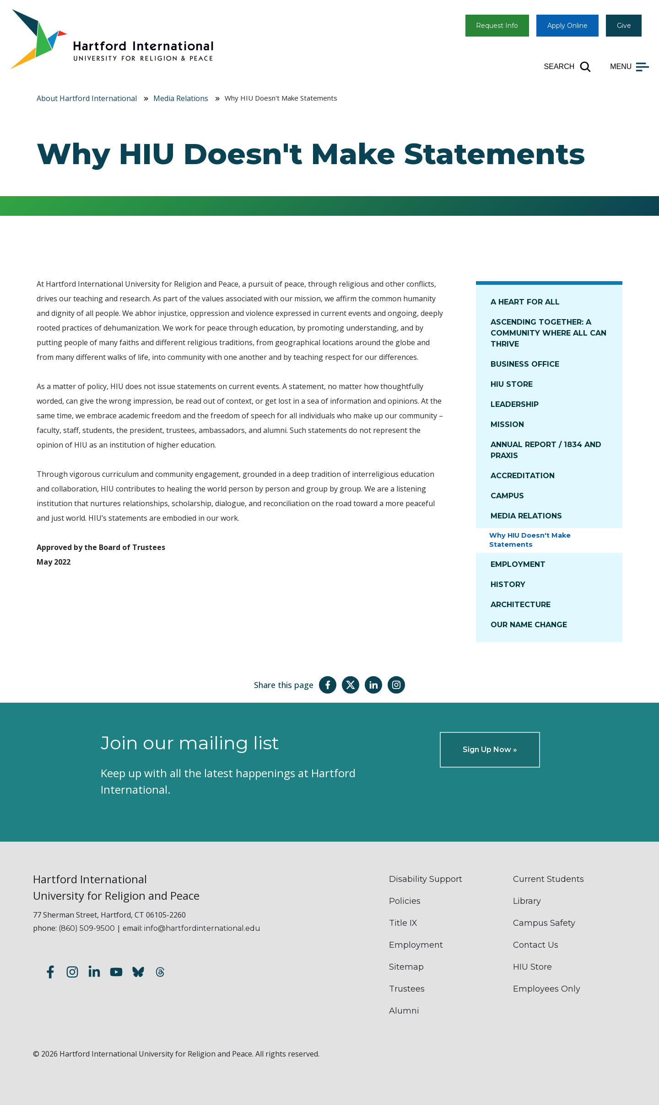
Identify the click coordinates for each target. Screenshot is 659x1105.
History (508, 584)
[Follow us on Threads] (160, 973)
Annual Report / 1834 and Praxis (546, 450)
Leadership (515, 404)
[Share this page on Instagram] (396, 685)
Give (624, 25)
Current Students (548, 879)
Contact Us (535, 945)
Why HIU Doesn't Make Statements (530, 540)
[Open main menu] (629, 66)
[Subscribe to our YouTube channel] (116, 973)
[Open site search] (568, 66)
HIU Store (512, 384)
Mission (507, 424)
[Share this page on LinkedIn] (373, 685)
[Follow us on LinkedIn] (94, 973)
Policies (405, 901)
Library (527, 901)
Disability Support (425, 879)
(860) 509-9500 (87, 928)
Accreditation (523, 475)
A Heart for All (525, 302)
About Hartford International (87, 98)
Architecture (521, 604)
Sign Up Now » (490, 749)
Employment (518, 564)
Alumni (404, 1011)
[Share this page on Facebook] (327, 685)
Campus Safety (544, 923)
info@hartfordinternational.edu (202, 928)
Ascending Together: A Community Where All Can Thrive (548, 333)
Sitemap (406, 967)
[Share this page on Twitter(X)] (350, 685)
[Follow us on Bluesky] (138, 973)
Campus (507, 495)
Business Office (525, 364)
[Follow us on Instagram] (72, 973)
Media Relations (180, 98)
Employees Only (546, 989)
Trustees (407, 989)
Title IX (403, 923)
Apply (567, 25)
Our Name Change (529, 624)
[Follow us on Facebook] (50, 973)
